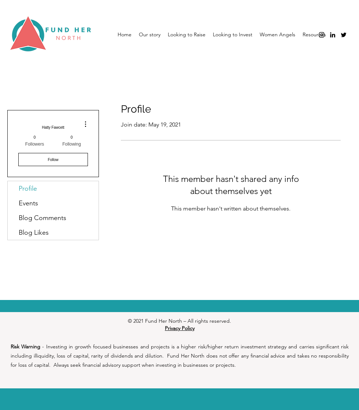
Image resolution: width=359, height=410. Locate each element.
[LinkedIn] (332, 35)
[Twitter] (343, 35)
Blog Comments (42, 218)
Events (28, 203)
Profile (28, 188)
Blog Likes (34, 232)
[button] (277, 34)
